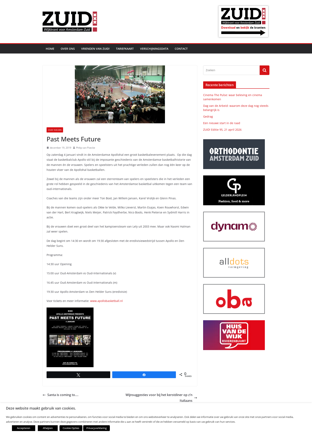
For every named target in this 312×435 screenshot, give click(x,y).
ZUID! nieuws (54, 129)
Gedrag (208, 116)
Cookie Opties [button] (70, 428)
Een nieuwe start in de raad (221, 123)
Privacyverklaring (96, 428)
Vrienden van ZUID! (95, 49)
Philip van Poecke (85, 147)
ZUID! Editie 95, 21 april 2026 (222, 129)
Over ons (68, 49)
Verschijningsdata (154, 49)
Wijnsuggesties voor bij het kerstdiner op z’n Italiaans (161, 398)
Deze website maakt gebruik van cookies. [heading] (41, 408)
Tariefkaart (125, 49)
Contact (181, 49)
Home (50, 49)
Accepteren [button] (23, 428)
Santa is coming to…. (60, 395)
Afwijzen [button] (48, 428)
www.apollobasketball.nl (106, 301)
